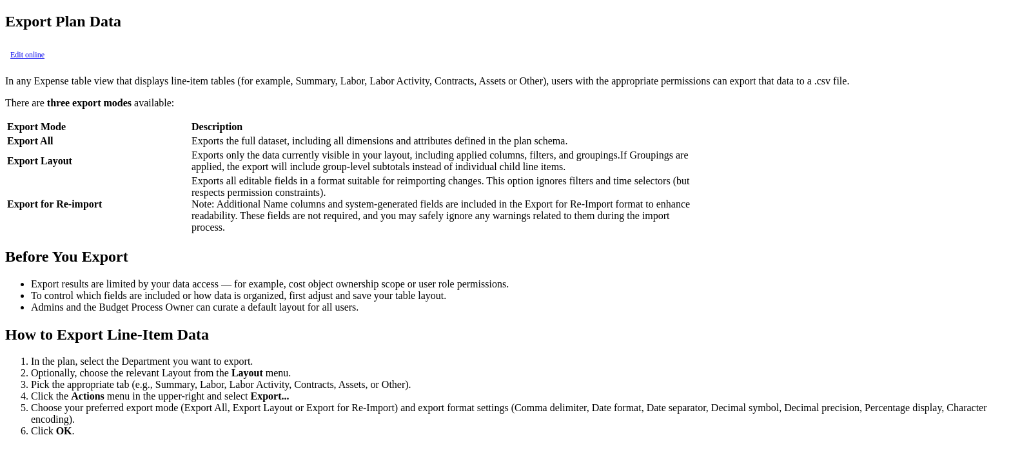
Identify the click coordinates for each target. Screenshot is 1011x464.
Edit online (27, 54)
